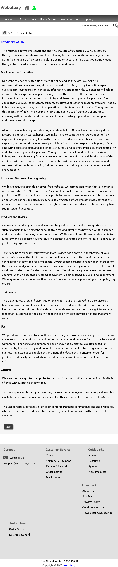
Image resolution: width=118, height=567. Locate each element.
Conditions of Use (93, 507)
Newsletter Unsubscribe (97, 513)
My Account (53, 477)
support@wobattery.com (19, 463)
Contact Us (17, 458)
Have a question (69, 19)
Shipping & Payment (58, 461)
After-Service (28, 19)
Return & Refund (56, 466)
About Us (88, 491)
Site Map (87, 496)
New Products (97, 472)
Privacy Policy (91, 502)
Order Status (48, 19)
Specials (94, 466)
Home (92, 455)
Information (9, 19)
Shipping (87, 19)
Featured (94, 461)
